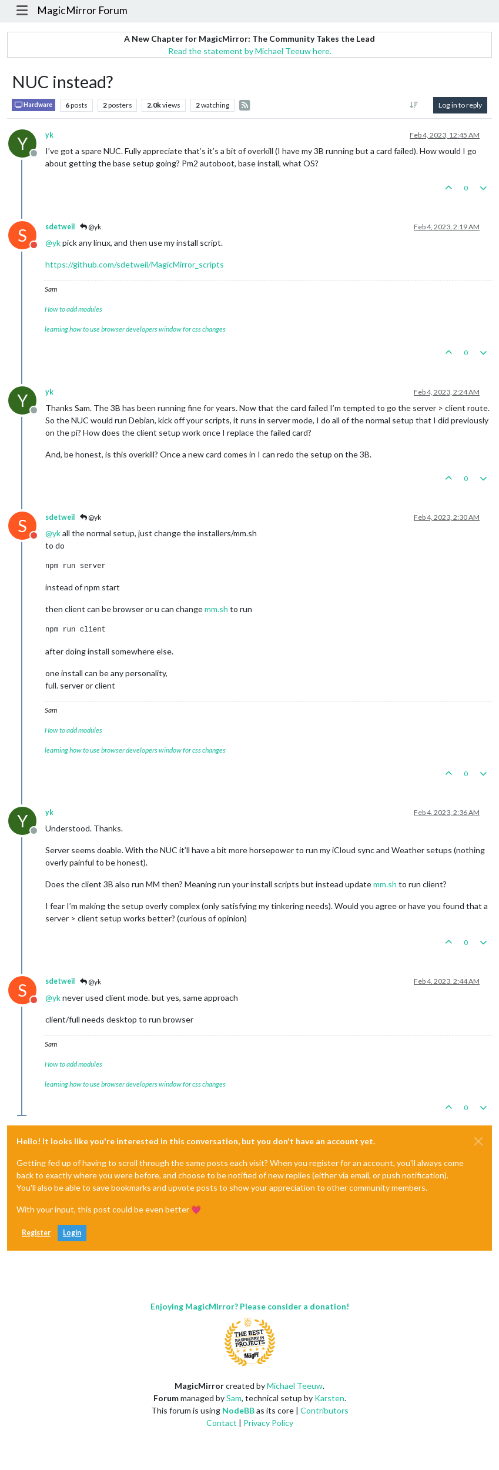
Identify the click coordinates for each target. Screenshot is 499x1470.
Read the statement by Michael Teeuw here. (249, 51)
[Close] (478, 1141)
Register (36, 1232)
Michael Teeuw (295, 1386)
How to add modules (73, 309)
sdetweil (60, 226)
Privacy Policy (268, 1423)
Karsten (329, 1398)
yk (49, 135)
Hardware (33, 105)
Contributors (324, 1410)
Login (72, 1232)
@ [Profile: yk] (53, 243)
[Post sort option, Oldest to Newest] (414, 105)
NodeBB (238, 1410)
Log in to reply (460, 105)
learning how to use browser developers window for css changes (135, 329)
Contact (221, 1423)
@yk (90, 226)
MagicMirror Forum (82, 10)
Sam (234, 1398)
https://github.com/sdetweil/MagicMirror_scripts (134, 264)
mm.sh (216, 609)
